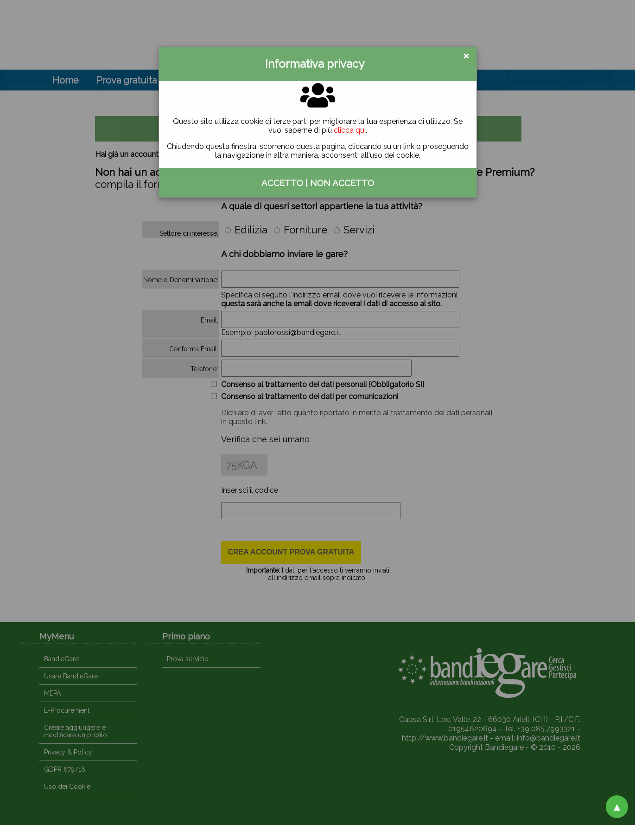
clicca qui (350, 130)
